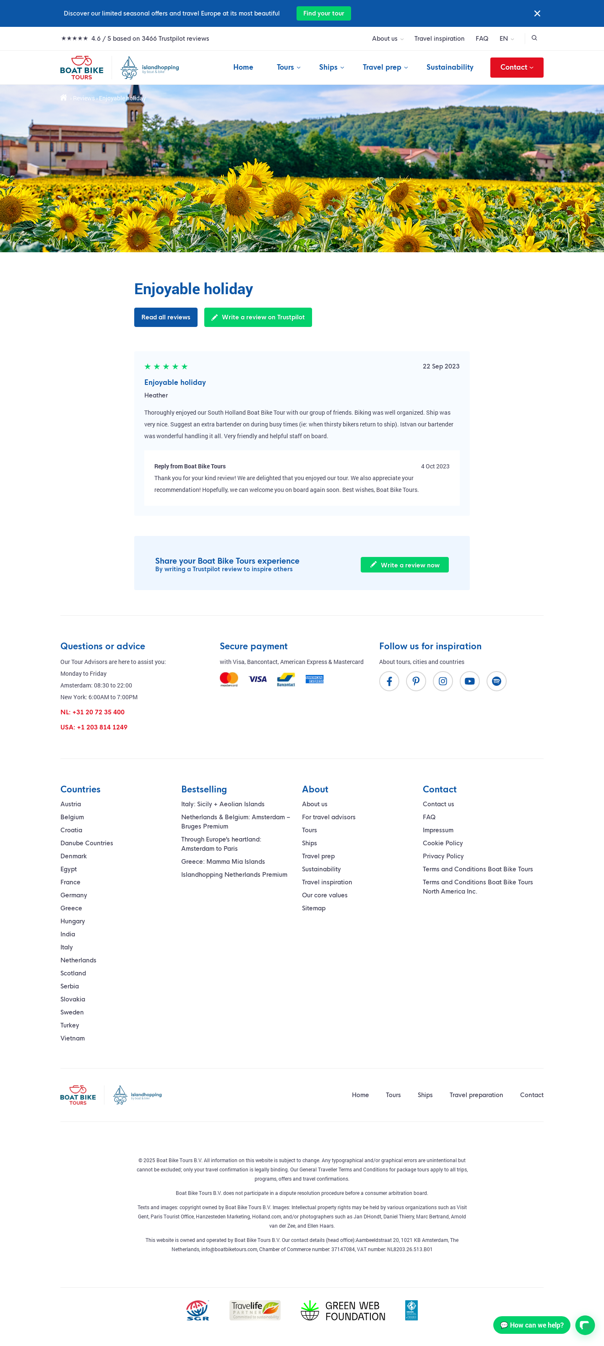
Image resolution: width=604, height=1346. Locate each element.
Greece (71, 908)
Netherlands (78, 960)
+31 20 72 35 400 (99, 712)
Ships (328, 67)
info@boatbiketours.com (229, 1249)
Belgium (72, 817)
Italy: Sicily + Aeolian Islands (223, 804)
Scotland (73, 973)
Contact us (438, 804)
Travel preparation (476, 1095)
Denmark (73, 856)
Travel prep (382, 67)
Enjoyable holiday (175, 382)
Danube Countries (86, 843)
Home (243, 67)
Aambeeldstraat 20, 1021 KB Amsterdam (402, 1239)
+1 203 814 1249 (102, 727)
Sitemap (313, 908)
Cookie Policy (443, 843)
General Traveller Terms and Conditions (343, 1169)
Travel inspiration (439, 38)
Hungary (72, 921)
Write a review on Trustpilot (258, 317)
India (67, 934)
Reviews (84, 98)
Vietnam (72, 1038)
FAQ (482, 38)
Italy (66, 947)
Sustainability (450, 67)
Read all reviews (165, 317)
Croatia (71, 830)
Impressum (438, 830)
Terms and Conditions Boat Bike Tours (478, 869)
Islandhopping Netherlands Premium (234, 874)
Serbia (69, 986)
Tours (285, 67)
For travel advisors (329, 817)
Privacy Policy (443, 856)
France (70, 882)
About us (385, 38)
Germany (73, 895)
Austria (70, 804)
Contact (517, 67)
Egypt (68, 869)
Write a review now (405, 565)
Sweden (72, 1012)
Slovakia (72, 999)
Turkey (69, 1025)
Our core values (325, 895)
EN (504, 38)
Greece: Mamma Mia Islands (223, 861)
